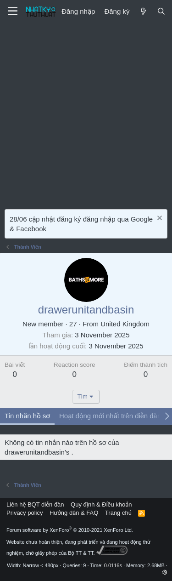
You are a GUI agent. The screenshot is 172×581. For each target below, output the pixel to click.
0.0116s (113, 565)
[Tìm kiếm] (161, 11)
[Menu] (12, 11)
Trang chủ (118, 512)
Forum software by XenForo (69, 530)
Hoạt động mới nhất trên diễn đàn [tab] (110, 416)
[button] (164, 572)
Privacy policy (24, 512)
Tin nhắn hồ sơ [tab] (27, 416)
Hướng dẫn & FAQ (74, 512)
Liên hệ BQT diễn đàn (35, 504)
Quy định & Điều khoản (101, 504)
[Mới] (143, 11)
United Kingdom (125, 324)
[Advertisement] (86, 114)
